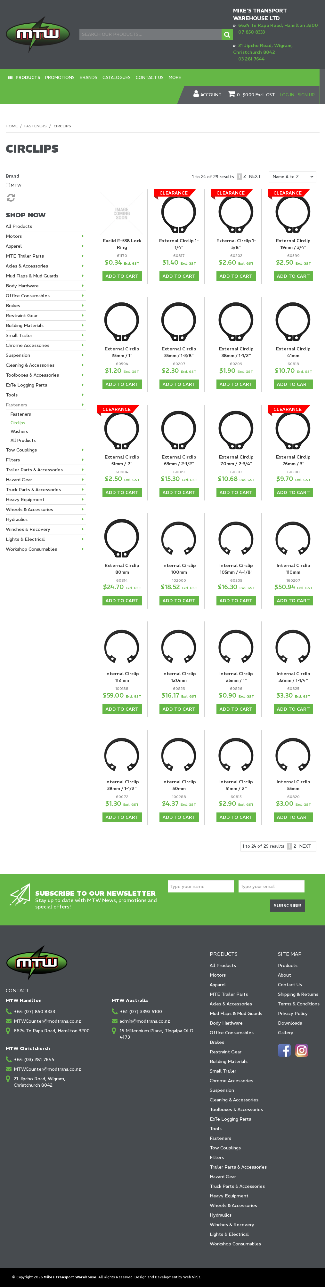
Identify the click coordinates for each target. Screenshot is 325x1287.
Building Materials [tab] (25, 325)
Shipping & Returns (298, 994)
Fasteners (35, 126)
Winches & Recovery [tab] (28, 529)
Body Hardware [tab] (22, 286)
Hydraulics (221, 1215)
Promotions (60, 77)
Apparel (218, 984)
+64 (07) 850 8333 (34, 1011)
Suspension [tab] (18, 355)
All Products (223, 965)
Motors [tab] (14, 236)
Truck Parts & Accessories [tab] (33, 489)
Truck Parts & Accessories (237, 1186)
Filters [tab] (13, 460)
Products (28, 77)
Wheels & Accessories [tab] (29, 509)
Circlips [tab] (18, 423)
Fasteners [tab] (16, 405)
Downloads (290, 1023)
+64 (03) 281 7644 (34, 1059)
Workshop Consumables (235, 1244)
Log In (287, 95)
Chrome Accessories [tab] (27, 345)
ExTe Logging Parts (230, 1119)
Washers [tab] (19, 431)
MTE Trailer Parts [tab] (25, 256)
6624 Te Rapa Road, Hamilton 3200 (278, 25)
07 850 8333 (251, 32)
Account (211, 95)
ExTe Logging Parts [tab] (26, 385)
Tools (216, 1128)
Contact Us (150, 77)
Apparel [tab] (14, 246)
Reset (10, 197)
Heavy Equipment (229, 1196)
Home (12, 126)
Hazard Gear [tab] (19, 480)
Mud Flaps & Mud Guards (236, 1013)
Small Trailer (223, 1071)
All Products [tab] (19, 226)
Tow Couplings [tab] (21, 450)
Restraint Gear (225, 1052)
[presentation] (216, 906)
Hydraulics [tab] (17, 519)
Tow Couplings (225, 1148)
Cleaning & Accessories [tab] (30, 365)
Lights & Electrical (229, 1234)
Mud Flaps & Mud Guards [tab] (32, 276)
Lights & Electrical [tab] (25, 539)
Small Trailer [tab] (19, 335)
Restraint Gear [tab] (21, 315)
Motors (218, 975)
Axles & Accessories (231, 1004)
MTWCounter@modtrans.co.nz (47, 1021)
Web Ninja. (192, 1277)
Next (255, 176)
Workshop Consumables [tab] (31, 549)
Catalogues (116, 77)
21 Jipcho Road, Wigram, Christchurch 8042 (39, 1082)
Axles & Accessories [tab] (27, 266)
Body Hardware (226, 1023)
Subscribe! (287, 905)
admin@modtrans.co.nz (145, 1021)
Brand (12, 176)
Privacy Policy (293, 1013)
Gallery (285, 1032)
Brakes (217, 1042)
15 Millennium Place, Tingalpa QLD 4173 (156, 1034)
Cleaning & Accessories (234, 1100)
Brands (88, 77)
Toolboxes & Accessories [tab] (32, 375)
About (284, 975)
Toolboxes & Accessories (236, 1109)
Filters (217, 1157)
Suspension (222, 1090)
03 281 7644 (251, 59)
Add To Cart (122, 276)
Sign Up (306, 95)
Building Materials (229, 1061)
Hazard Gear (223, 1176)
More (175, 77)
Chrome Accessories (231, 1080)
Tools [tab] (12, 395)
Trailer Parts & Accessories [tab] (34, 470)
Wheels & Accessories (233, 1205)
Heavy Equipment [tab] (25, 499)
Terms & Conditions (299, 1004)
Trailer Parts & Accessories (238, 1167)
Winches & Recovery (232, 1224)
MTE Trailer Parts (229, 994)
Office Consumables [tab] (28, 296)
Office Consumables (232, 1032)
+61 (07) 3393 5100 (141, 1011)
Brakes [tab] (13, 305)
